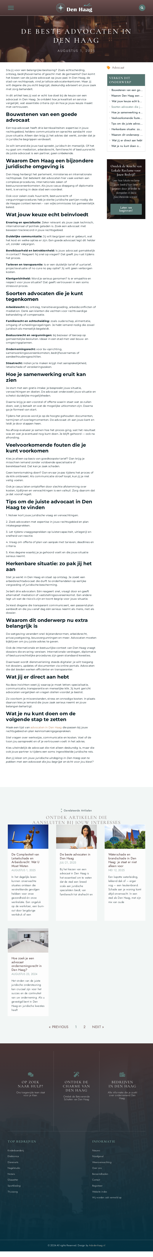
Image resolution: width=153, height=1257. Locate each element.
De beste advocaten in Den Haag (75, 856)
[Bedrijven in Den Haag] (122, 1075)
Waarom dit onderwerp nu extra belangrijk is (127, 135)
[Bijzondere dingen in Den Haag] (76, 1075)
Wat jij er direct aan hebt (127, 140)
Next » (98, 1026)
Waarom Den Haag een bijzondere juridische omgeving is (127, 96)
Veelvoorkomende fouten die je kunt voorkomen (127, 118)
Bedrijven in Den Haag (122, 1086)
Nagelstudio (14, 1170)
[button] (11, 8)
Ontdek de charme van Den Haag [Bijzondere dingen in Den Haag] (76, 1088)
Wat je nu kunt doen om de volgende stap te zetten (127, 146)
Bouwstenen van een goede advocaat (127, 90)
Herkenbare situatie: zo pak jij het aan (127, 129)
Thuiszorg (13, 1193)
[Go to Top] (140, 1229)
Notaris (11, 1176)
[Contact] (30, 1075)
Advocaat (118, 67)
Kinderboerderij (16, 1152)
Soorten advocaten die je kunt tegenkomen (127, 107)
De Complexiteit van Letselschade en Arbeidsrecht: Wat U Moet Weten (25, 860)
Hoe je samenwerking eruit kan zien (127, 112)
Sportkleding (14, 1187)
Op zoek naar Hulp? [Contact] (30, 1086)
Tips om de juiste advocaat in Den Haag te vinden (127, 124)
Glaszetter (13, 1181)
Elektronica (13, 1158)
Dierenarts (13, 1164)
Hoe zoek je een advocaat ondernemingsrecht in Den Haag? (27, 964)
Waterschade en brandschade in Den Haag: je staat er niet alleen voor (122, 860)
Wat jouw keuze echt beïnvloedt (127, 101)
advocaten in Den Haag (46, 727)
